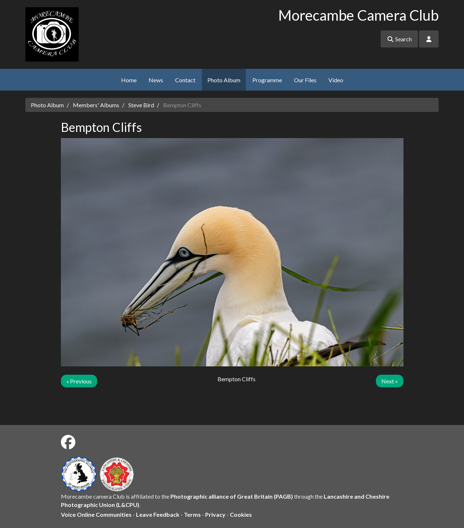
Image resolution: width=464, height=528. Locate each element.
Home (129, 79)
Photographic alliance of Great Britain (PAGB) (231, 496)
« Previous (79, 381)
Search (399, 39)
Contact (185, 79)
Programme (267, 79)
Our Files (305, 79)
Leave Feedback (157, 514)
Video (335, 79)
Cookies (241, 514)
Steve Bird (141, 104)
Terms (192, 514)
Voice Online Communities (96, 514)
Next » (389, 381)
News (156, 79)
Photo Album (223, 79)
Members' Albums (96, 104)
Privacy (215, 514)
